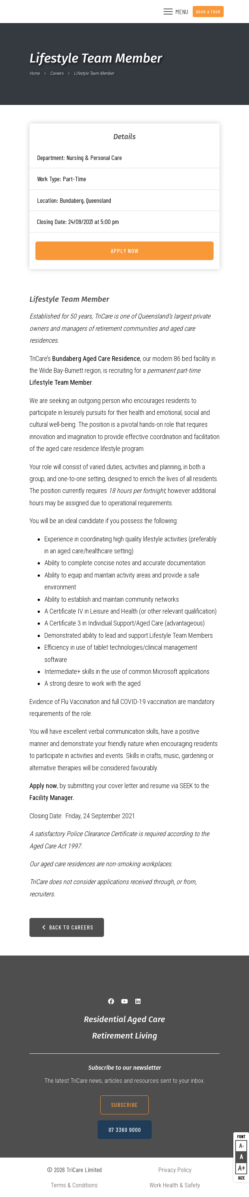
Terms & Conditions (74, 1185)
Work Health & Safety (174, 1185)
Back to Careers (66, 927)
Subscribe (124, 1104)
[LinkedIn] (138, 1001)
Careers (56, 73)
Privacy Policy (175, 1170)
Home (34, 73)
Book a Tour (208, 11)
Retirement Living (124, 1036)
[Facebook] (111, 1001)
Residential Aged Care (124, 1019)
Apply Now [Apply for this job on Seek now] (125, 250)
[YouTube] (124, 1001)
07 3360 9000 (124, 1129)
